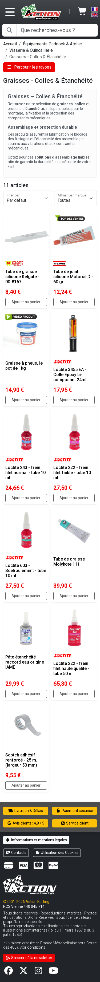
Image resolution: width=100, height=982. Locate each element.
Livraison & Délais (25, 811)
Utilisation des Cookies (57, 852)
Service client (75, 823)
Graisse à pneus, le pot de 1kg (24, 366)
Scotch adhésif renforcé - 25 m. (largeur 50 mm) (21, 760)
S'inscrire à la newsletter (29, 958)
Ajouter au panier (26, 302)
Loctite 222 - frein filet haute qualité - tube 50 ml (71, 668)
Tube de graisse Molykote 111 (69, 562)
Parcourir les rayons (29, 67)
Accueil (10, 43)
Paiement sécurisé (74, 811)
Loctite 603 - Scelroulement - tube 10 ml (25, 570)
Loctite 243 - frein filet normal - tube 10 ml (25, 472)
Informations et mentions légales (36, 840)
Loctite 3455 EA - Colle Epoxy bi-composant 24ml (69, 374)
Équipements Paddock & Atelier (52, 43)
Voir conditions (32, 947)
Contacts (16, 852)
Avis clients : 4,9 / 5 (25, 823)
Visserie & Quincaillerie (31, 50)
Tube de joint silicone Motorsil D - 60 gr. (73, 276)
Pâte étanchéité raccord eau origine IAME (24, 662)
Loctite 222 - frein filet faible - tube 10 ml (72, 472)
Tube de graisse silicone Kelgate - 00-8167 (22, 276)
